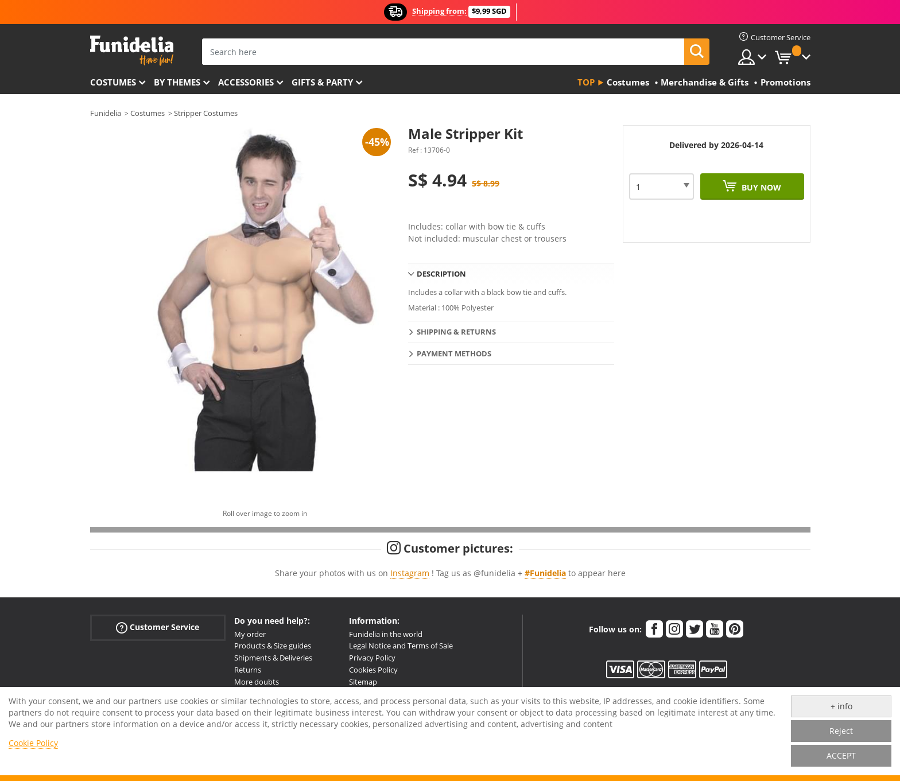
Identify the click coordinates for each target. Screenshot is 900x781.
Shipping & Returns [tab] (456, 332)
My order (250, 634)
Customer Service (157, 627)
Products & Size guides (272, 645)
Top (586, 82)
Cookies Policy (373, 670)
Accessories (246, 82)
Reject (841, 730)
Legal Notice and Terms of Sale (401, 645)
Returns (247, 670)
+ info (841, 706)
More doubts (256, 682)
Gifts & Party (322, 82)
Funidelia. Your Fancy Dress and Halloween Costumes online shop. (131, 51)
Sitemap (363, 682)
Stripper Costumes (206, 113)
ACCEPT (841, 755)
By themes (177, 82)
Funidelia (105, 113)
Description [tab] (441, 274)
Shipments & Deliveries (273, 657)
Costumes (113, 82)
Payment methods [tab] (454, 353)
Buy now (760, 187)
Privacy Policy (372, 657)
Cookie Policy (33, 742)
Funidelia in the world (385, 634)
